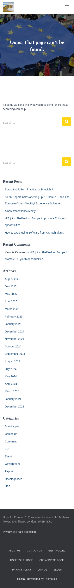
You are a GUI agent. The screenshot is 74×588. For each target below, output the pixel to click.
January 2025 (13, 323)
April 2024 (11, 384)
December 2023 (14, 406)
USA (7, 486)
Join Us (42, 569)
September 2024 (15, 353)
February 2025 (13, 316)
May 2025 (11, 294)
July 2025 (10, 286)
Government (12, 463)
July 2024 (10, 369)
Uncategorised (13, 479)
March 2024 (12, 391)
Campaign (11, 433)
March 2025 (12, 309)
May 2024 (11, 376)
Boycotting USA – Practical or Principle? (29, 189)
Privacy (7, 531)
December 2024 (14, 331)
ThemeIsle (50, 578)
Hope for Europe (21, 560)
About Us (14, 550)
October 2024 (13, 346)
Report (9, 471)
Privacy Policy (21, 569)
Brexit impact (13, 426)
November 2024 (14, 338)
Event (8, 456)
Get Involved (56, 550)
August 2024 (12, 361)
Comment (11, 441)
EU (7, 448)
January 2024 (13, 398)
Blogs (58, 569)
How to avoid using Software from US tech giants (34, 232)
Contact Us (34, 550)
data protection (27, 531)
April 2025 (11, 301)
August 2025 (12, 279)
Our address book (52, 560)
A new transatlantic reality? (21, 211)
